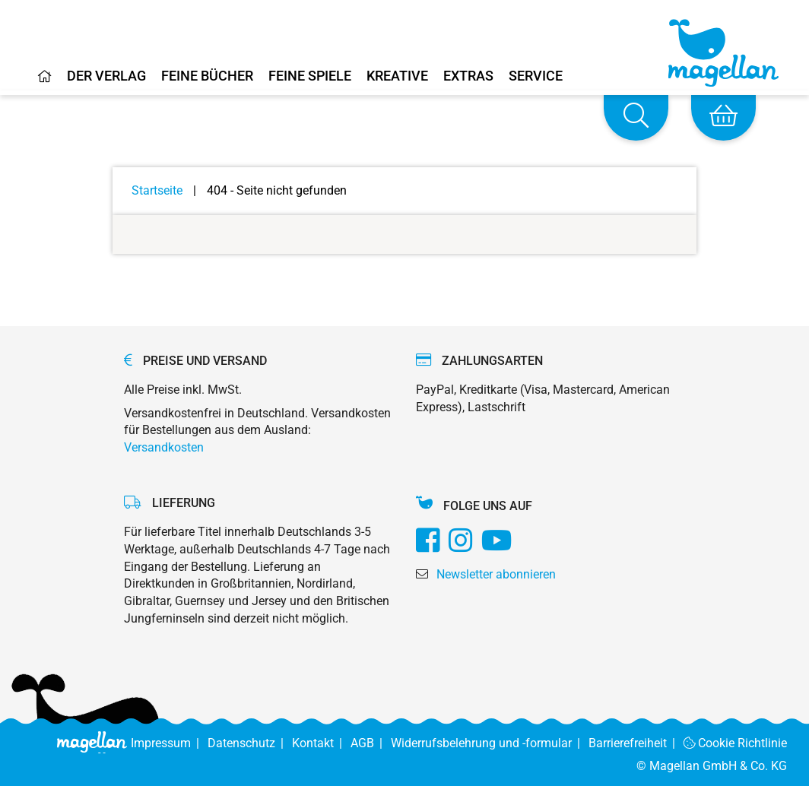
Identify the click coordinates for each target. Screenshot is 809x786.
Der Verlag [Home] (106, 76)
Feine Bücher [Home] (207, 76)
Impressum (169, 743)
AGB (371, 743)
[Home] (45, 82)
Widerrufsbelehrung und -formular (490, 743)
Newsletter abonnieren (496, 574)
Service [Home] (536, 76)
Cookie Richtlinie (736, 743)
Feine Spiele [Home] (309, 76)
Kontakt (321, 743)
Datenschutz (250, 743)
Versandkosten (164, 447)
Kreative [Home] (397, 76)
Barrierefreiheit (636, 743)
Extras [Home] (468, 76)
